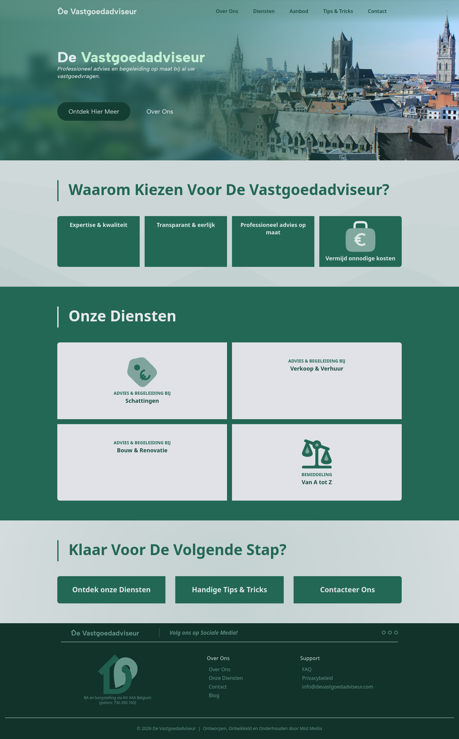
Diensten (264, 11)
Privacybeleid (317, 678)
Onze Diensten (226, 678)
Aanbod (299, 11)
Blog (214, 695)
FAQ (307, 669)
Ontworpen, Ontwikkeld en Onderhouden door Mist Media (262, 728)
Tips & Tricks (338, 11)
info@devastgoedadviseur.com (337, 686)
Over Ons (227, 11)
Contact (377, 11)
